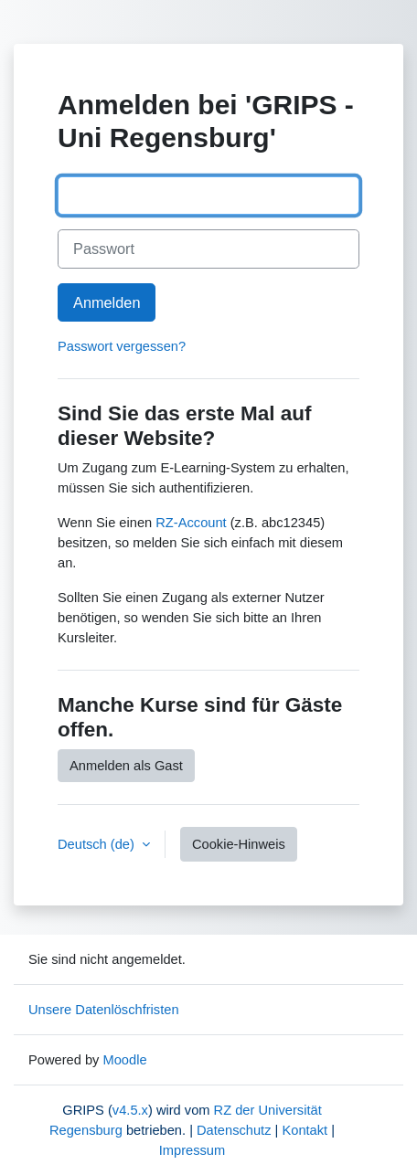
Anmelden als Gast (126, 765)
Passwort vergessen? (122, 346)
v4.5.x (130, 1110)
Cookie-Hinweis (238, 844)
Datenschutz (234, 1130)
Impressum (192, 1150)
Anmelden (106, 302)
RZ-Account (190, 522)
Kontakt (304, 1130)
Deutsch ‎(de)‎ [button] (98, 844)
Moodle (124, 1060)
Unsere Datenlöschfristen (103, 1009)
